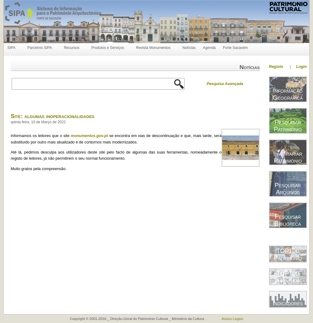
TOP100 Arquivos (288, 277)
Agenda (209, 48)
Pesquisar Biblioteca (287, 220)
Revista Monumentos (154, 48)
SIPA (12, 48)
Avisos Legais (232, 319)
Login (301, 66)
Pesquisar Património (288, 125)
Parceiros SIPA (40, 48)
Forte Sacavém (236, 48)
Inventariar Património (287, 157)
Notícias (189, 48)
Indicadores (288, 303)
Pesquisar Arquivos (288, 188)
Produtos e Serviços (109, 48)
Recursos (72, 48)
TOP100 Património (288, 254)
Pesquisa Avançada (225, 83)
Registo (276, 66)
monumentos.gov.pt (89, 135)
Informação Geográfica (288, 94)
